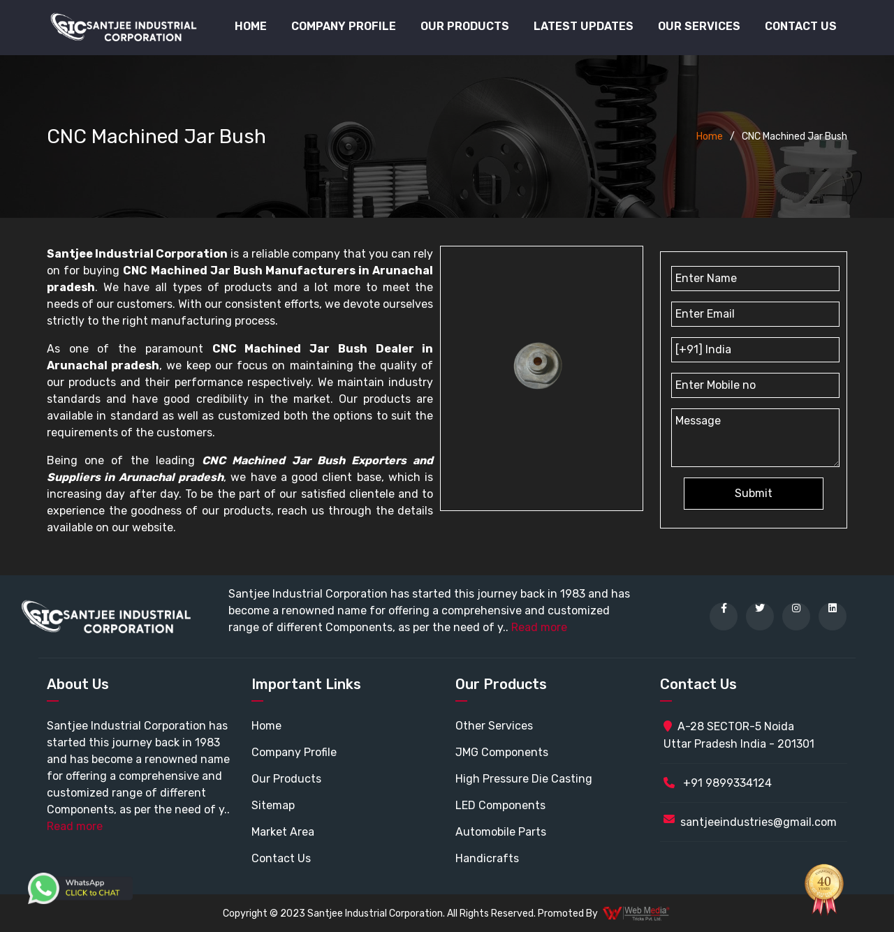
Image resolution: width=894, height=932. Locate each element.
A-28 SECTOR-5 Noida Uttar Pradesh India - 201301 (739, 735)
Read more (539, 627)
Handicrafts (487, 858)
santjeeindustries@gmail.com (758, 822)
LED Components (500, 805)
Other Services (494, 725)
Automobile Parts (500, 831)
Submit (753, 493)
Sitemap (273, 805)
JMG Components (501, 752)
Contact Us (801, 26)
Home (251, 26)
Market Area (282, 831)
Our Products (286, 778)
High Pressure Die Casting (523, 778)
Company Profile (343, 26)
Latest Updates (583, 26)
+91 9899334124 (718, 783)
